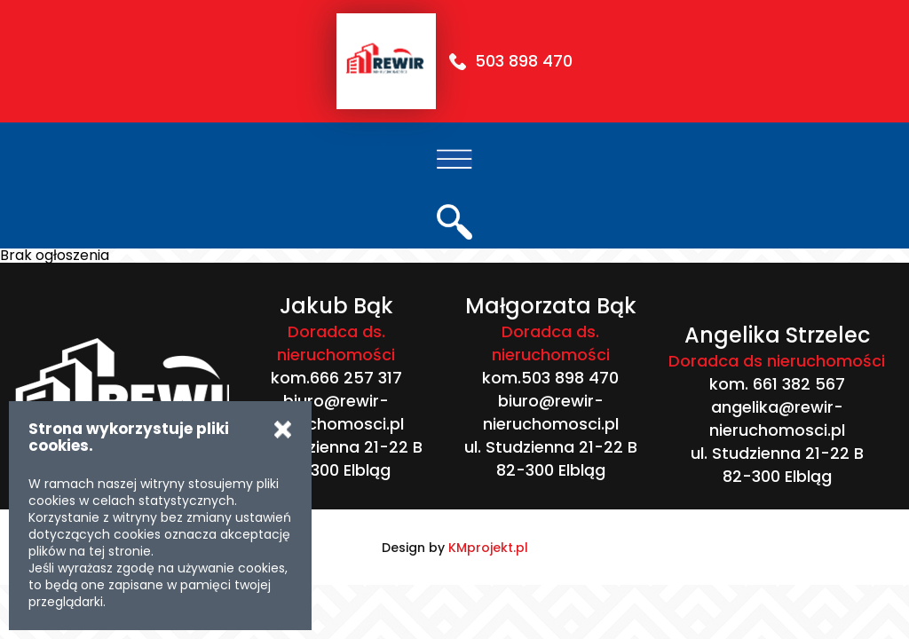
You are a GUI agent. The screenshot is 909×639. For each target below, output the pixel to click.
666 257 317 (356, 378)
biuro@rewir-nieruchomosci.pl (336, 412)
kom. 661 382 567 (777, 384)
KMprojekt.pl (488, 547)
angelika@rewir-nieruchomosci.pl (777, 418)
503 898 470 (524, 61)
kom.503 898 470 (550, 378)
